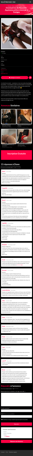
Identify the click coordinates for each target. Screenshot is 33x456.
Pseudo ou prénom (5, 408)
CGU (7, 452)
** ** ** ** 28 (19, 264)
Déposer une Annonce (16, 441)
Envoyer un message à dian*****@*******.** (11, 167)
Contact (3, 452)
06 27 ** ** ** (4, 69)
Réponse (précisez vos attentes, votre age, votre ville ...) (13, 391)
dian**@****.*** (4, 73)
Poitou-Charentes (15, 6)
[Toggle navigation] (30, 2)
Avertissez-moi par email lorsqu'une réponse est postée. (14, 419)
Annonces (9, 6)
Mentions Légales (13, 452)
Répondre (16, 424)
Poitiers (24, 6)
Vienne (20, 6)
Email (7, 413)
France (5, 431)
